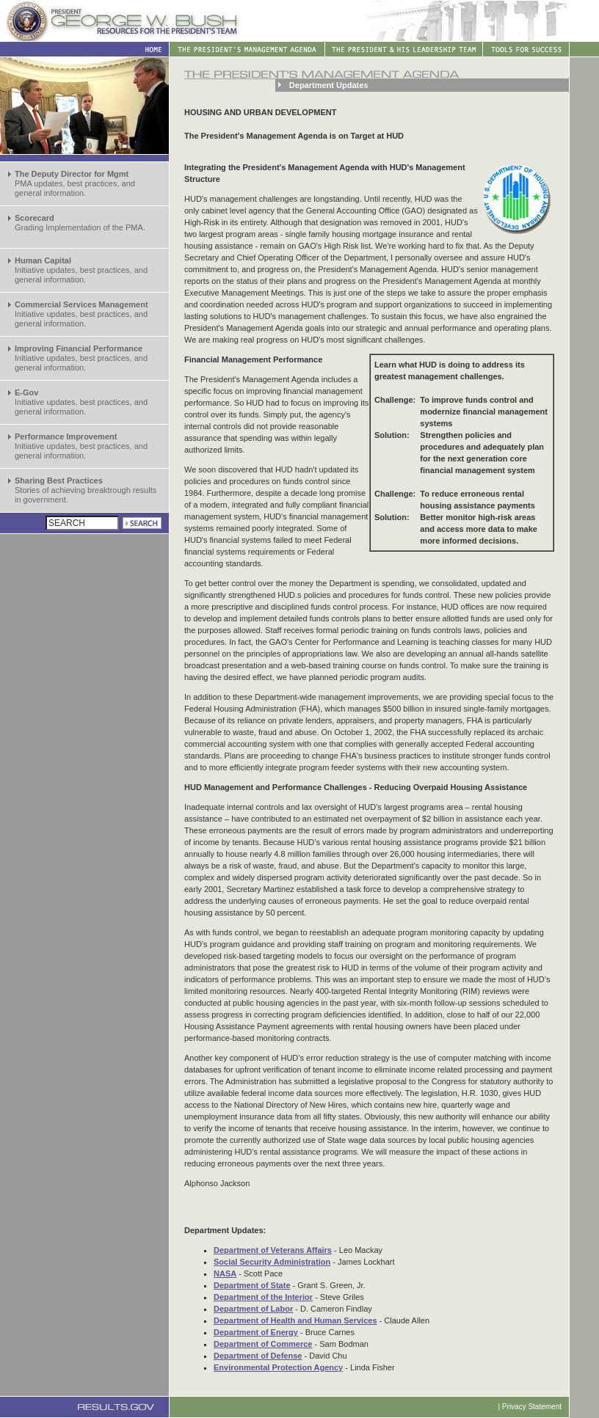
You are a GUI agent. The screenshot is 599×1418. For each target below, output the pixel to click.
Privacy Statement (532, 1407)
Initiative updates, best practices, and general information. (81, 270)
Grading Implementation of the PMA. (80, 222)
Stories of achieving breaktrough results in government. (85, 490)
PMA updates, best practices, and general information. (75, 183)
